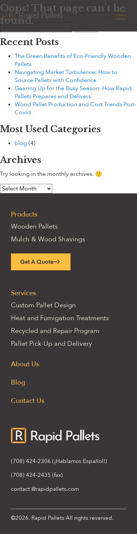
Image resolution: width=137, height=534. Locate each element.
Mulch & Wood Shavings (48, 239)
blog (21, 143)
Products (24, 214)
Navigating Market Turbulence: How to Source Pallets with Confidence (66, 76)
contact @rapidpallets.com (45, 489)
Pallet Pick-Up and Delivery (51, 343)
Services (23, 293)
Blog (18, 382)
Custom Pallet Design (43, 305)
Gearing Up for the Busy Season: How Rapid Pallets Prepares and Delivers (73, 92)
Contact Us (27, 400)
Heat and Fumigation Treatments (60, 318)
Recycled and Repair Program (55, 330)
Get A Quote (37, 262)
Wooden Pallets (34, 226)
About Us (25, 364)
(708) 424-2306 (31, 461)
